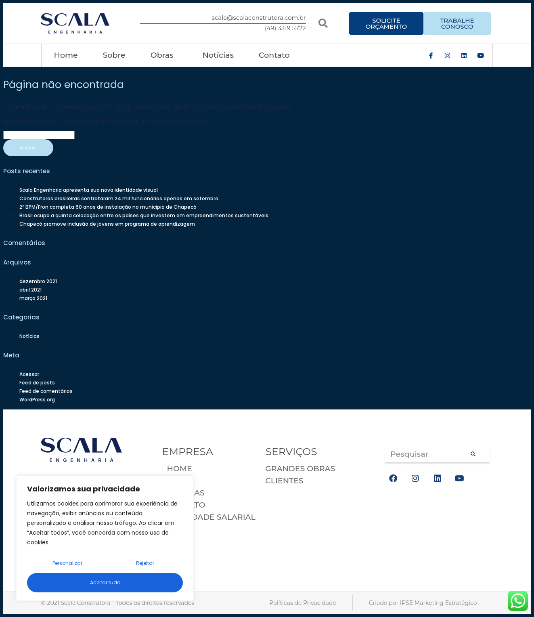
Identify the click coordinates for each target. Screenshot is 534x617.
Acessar (29, 374)
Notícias (218, 55)
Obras (164, 55)
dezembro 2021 (38, 281)
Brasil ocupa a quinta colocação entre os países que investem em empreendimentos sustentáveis (143, 215)
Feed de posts (37, 382)
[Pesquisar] (472, 454)
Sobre (114, 55)
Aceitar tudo (105, 582)
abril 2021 (30, 289)
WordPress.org (37, 399)
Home (66, 55)
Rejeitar (145, 563)
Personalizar (67, 563)
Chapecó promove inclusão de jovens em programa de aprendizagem (107, 223)
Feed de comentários (46, 391)
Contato (274, 55)
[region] (105, 538)
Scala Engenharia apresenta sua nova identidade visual (88, 190)
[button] (323, 23)
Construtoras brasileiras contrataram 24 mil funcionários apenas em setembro (118, 198)
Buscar (28, 147)
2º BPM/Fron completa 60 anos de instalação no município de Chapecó (108, 207)
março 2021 (33, 298)
